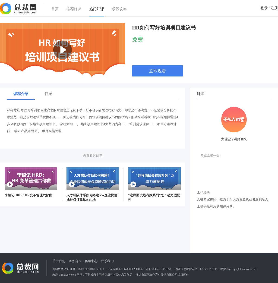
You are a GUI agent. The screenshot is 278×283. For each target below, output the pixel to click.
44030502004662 (133, 269)
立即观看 (157, 71)
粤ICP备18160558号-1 (91, 269)
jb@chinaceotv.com (245, 269)
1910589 (167, 269)
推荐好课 (73, 9)
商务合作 (75, 261)
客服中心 (91, 261)
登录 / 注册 (269, 8)
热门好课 (96, 9)
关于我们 (58, 261)
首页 (55, 9)
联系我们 (107, 261)
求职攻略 (119, 9)
